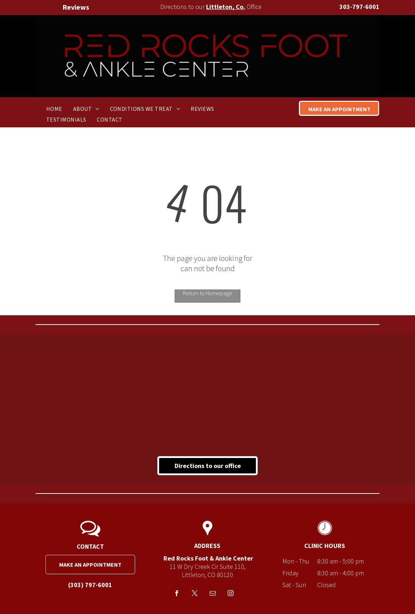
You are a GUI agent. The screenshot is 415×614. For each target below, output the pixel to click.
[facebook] (176, 594)
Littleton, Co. (225, 7)
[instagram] (230, 594)
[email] (212, 594)
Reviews (75, 7)
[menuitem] (54, 108)
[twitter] (194, 594)
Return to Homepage (207, 293)
